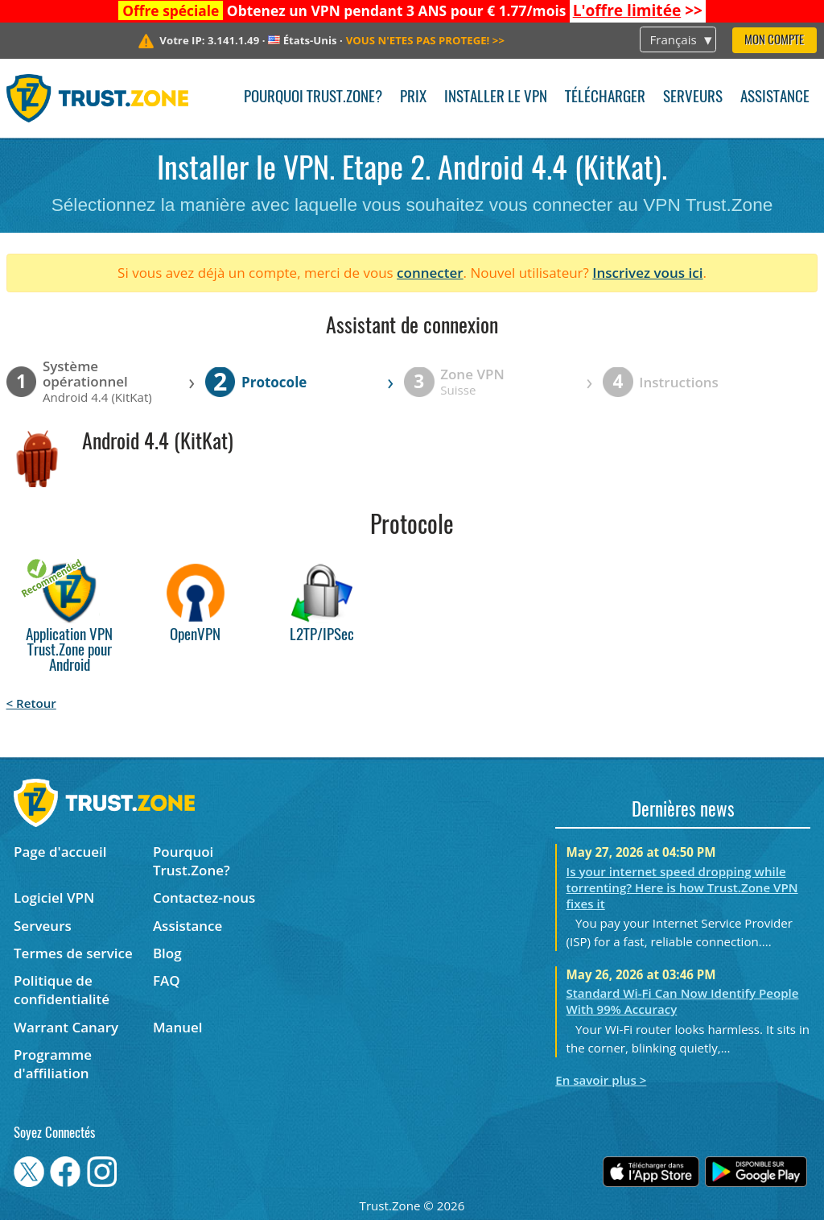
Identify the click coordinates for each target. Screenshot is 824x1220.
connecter (430, 272)
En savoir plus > (600, 1080)
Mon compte (774, 41)
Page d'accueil (60, 851)
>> (637, 10)
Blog (167, 953)
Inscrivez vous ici (647, 272)
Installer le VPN (495, 97)
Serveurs (693, 97)
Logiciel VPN (54, 897)
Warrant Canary (66, 1027)
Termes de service (73, 953)
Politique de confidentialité (61, 989)
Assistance (775, 97)
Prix (413, 97)
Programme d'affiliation (53, 1063)
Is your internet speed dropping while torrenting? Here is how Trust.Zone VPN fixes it (682, 887)
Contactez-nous (204, 897)
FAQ (166, 980)
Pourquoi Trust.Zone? (313, 97)
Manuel (178, 1027)
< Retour (31, 703)
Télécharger (605, 97)
